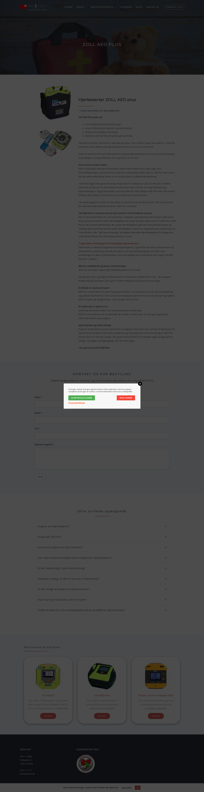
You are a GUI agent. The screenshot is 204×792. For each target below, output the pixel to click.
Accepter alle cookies (81, 398)
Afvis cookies (125, 398)
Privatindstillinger (76, 403)
